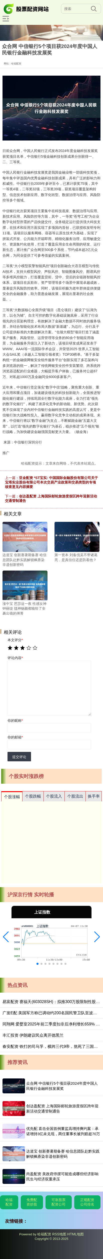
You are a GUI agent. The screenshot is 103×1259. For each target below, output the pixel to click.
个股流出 (75, 796)
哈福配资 (9, 1202)
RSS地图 (59, 1234)
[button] (5, 936)
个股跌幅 (33, 796)
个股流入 (54, 796)
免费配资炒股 (31, 1202)
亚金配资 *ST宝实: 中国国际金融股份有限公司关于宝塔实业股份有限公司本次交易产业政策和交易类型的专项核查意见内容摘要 (51, 482)
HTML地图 (75, 1234)
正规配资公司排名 (87, 1202)
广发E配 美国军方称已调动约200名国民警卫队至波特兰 (51, 1013)
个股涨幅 (12, 797)
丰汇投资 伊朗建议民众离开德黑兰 (33, 1035)
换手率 (94, 796)
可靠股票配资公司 (59, 1202)
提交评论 (19, 757)
